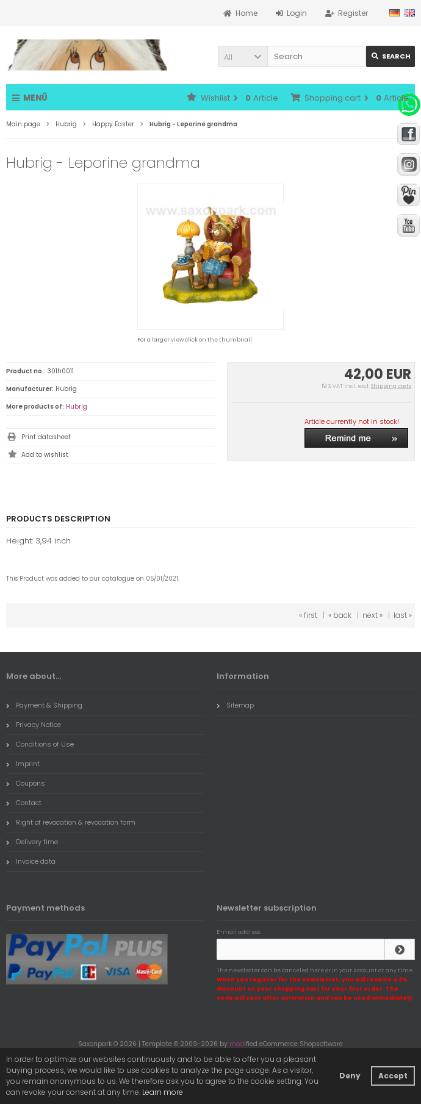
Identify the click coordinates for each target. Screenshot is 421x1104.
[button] (242, 56)
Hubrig (76, 406)
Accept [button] (393, 1075)
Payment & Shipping (44, 705)
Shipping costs (391, 386)
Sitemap (235, 705)
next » (372, 615)
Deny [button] (350, 1075)
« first (308, 615)
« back (339, 615)
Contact (23, 803)
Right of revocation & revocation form (70, 822)
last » (403, 615)
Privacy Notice (33, 724)
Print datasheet (46, 437)
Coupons (25, 783)
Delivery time (32, 842)
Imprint (23, 764)
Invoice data (31, 861)
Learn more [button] (162, 1092)
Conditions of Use (40, 744)
